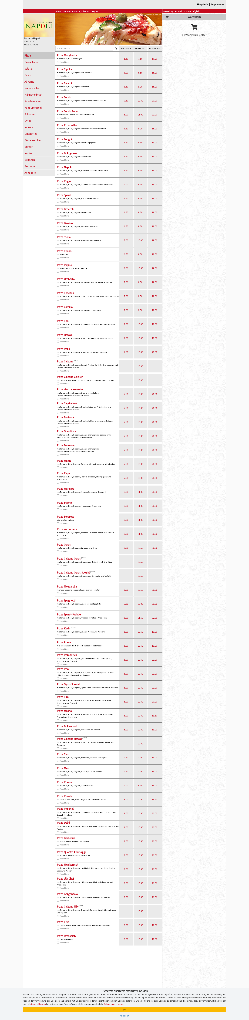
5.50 (126, 58)
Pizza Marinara (65, 488)
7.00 (126, 184)
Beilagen (29, 160)
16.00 (154, 58)
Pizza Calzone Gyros (69, 558)
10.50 (140, 100)
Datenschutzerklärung (114, 1004)
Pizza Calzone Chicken (70, 377)
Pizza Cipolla (64, 69)
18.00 (154, 72)
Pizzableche (31, 62)
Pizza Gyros (64, 544)
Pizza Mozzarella (67, 586)
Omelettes (30, 133)
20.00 (154, 100)
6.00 (126, 72)
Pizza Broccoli (65, 209)
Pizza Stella (64, 237)
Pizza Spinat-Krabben (69, 614)
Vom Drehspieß (33, 107)
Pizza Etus (63, 922)
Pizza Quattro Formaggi (71, 852)
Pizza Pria (63, 669)
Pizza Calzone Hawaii (69, 739)
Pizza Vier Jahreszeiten (70, 389)
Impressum (217, 4)
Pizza (27, 55)
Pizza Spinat (64, 195)
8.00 (126, 114)
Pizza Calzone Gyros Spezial (73, 572)
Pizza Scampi (64, 502)
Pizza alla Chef (65, 878)
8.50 (140, 72)
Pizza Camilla (65, 307)
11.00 (140, 114)
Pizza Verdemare (67, 529)
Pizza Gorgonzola (67, 894)
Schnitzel (29, 114)
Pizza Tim (63, 697)
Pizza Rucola (64, 796)
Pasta (27, 75)
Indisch (28, 127)
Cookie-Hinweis (38, 1004)
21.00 (154, 114)
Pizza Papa (63, 473)
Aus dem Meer (32, 101)
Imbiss (28, 153)
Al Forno (29, 81)
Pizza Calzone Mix (67, 906)
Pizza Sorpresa (65, 516)
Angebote (30, 173)
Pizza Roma (64, 642)
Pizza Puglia (64, 181)
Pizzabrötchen (32, 140)
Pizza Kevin (63, 628)
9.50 (140, 142)
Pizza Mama (64, 461)
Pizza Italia (63, 349)
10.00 (140, 240)
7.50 (140, 58)
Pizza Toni (63, 321)
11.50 (140, 617)
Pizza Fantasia (65, 417)
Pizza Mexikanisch (67, 864)
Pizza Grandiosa (66, 431)
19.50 (154, 715)
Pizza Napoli (64, 167)
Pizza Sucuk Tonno (68, 111)
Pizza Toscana (65, 293)
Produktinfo (63, 62)
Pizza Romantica (67, 655)
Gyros (27, 120)
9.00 (140, 86)
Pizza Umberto (66, 279)
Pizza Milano (64, 711)
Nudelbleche (31, 88)
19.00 (154, 142)
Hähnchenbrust (33, 94)
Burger (28, 147)
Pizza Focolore (65, 445)
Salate (28, 68)
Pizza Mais (63, 768)
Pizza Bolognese (67, 153)
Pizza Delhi (63, 822)
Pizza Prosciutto (67, 125)
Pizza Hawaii (64, 335)
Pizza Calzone (65, 361)
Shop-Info (202, 4)
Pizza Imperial (65, 809)
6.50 (126, 86)
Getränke (29, 166)
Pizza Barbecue (66, 838)
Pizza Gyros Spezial (68, 684)
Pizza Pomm (64, 782)
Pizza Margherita (67, 55)
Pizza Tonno (64, 251)
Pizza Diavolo (65, 223)
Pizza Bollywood (67, 726)
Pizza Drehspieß (66, 936)
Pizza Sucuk (64, 97)
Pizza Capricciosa (67, 403)
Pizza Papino (64, 265)
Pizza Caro (63, 754)
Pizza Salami (64, 83)
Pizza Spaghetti (66, 600)
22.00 (154, 617)
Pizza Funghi (64, 139)
